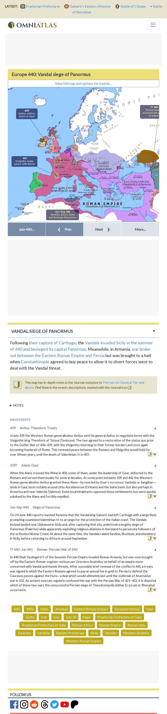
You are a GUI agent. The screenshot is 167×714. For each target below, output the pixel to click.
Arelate (69, 176)
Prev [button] (65, 229)
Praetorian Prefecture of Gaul (119, 617)
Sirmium (101, 173)
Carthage (79, 196)
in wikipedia (155, 454)
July (56, 617)
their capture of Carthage (52, 342)
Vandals (111, 633)
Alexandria (127, 207)
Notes (18, 405)
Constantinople (127, 174)
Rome (81, 184)
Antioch (143, 187)
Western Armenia (136, 633)
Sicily (94, 633)
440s (30, 609)
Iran (44, 617)
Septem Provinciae (70, 633)
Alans (44, 609)
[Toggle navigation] (153, 24)
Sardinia (44, 633)
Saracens (24, 633)
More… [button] (140, 229)
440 (17, 609)
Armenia (61, 609)
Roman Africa (82, 625)
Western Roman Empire (83, 641)
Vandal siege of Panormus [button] (42, 331)
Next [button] (102, 229)
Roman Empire (110, 625)
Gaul (149, 609)
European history (127, 609)
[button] (27, 229)
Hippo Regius (72, 195)
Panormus (82, 192)
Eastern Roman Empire (91, 609)
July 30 (71, 617)
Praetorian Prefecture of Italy (44, 625)
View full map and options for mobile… (83, 83)
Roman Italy (136, 625)
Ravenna (83, 176)
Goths (30, 617)
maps (87, 617)
